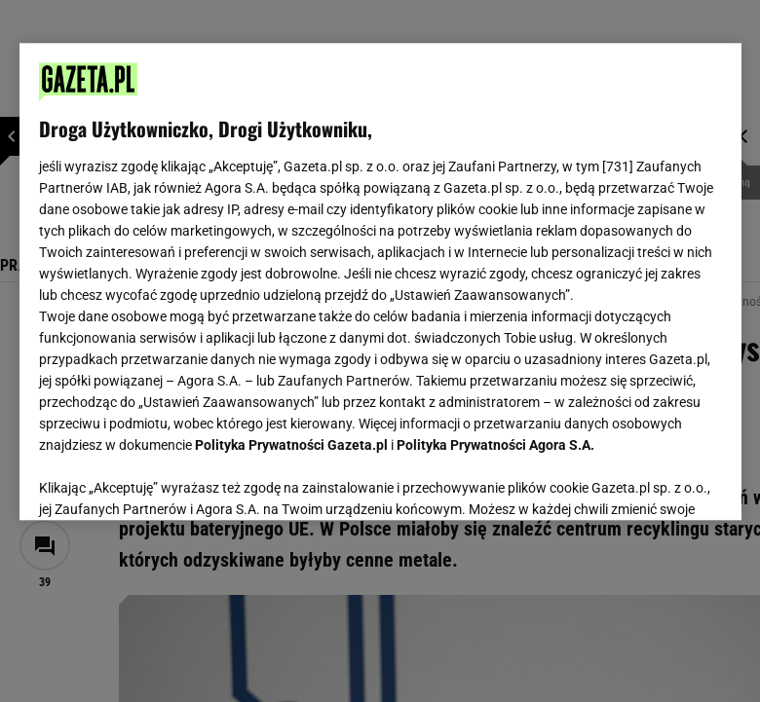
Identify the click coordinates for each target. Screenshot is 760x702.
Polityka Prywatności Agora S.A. (495, 445)
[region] (380, 281)
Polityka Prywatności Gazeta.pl (291, 445)
